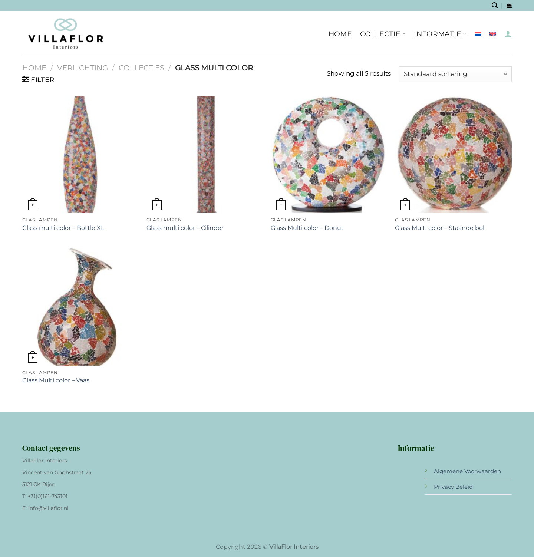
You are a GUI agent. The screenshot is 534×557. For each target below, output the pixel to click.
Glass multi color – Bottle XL (63, 227)
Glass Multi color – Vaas (55, 380)
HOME (340, 33)
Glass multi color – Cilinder (185, 227)
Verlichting (82, 67)
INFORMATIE (440, 33)
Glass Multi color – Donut (307, 227)
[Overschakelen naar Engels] (493, 34)
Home (34, 67)
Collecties (141, 67)
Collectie (383, 33)
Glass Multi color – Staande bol (439, 227)
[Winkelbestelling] (455, 74)
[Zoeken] (495, 5)
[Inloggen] (508, 34)
